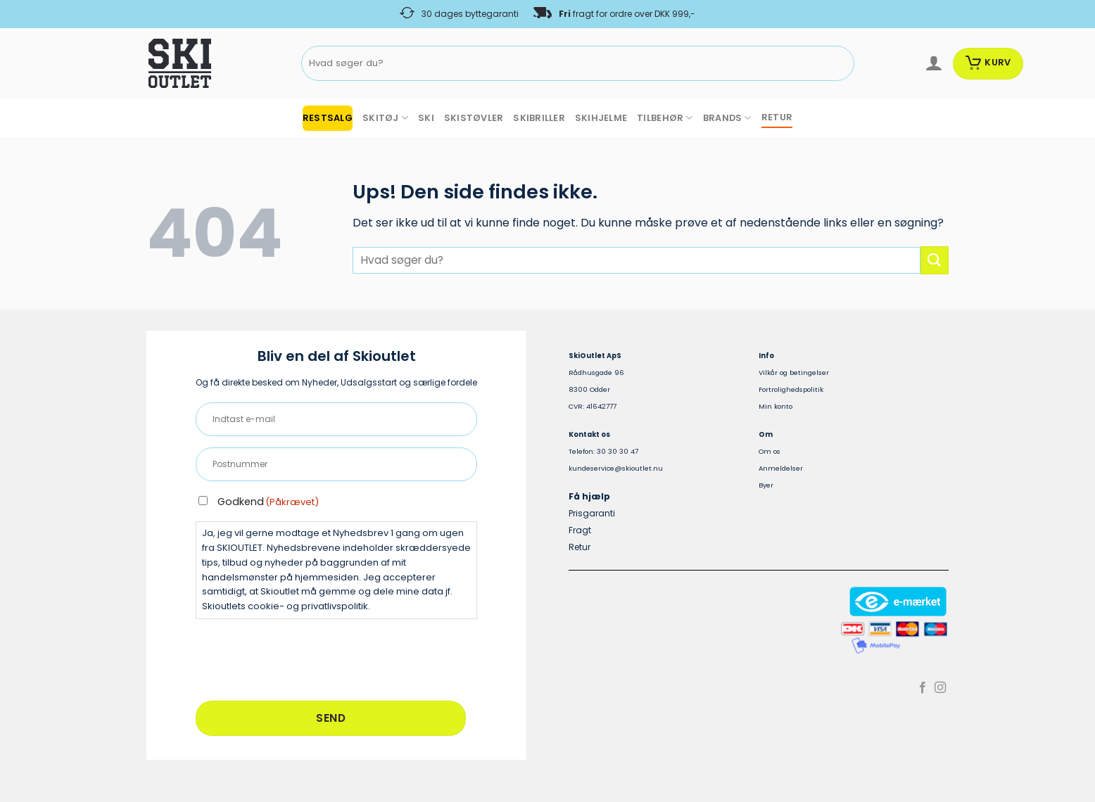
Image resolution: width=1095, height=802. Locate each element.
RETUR (776, 117)
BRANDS (727, 118)
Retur (579, 547)
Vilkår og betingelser (794, 372)
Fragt (580, 530)
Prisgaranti (592, 513)
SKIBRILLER (539, 118)
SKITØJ (385, 118)
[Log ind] (933, 63)
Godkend (268, 502)
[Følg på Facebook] (922, 688)
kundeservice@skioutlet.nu (616, 468)
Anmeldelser (781, 468)
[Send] (840, 63)
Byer (766, 485)
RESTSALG (328, 118)
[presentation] (303, 657)
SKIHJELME (601, 118)
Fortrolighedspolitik (791, 389)
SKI (426, 118)
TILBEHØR (665, 118)
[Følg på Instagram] (940, 688)
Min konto (775, 406)
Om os (769, 451)
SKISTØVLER (474, 118)
